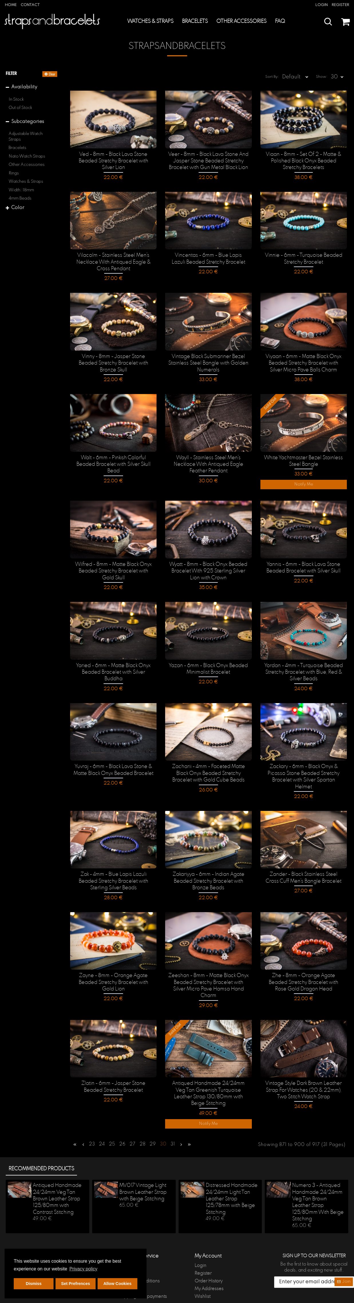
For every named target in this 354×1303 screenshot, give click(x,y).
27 (133, 1121)
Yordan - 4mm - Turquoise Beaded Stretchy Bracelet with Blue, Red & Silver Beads (303, 668)
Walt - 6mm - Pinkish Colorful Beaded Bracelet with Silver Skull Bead (113, 462)
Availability (24, 87)
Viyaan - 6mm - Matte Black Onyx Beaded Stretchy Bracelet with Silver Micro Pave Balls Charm (303, 362)
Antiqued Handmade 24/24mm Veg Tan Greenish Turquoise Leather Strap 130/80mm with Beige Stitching (208, 1072)
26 (122, 1121)
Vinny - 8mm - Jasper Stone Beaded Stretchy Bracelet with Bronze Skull (113, 358)
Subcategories (27, 121)
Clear (52, 73)
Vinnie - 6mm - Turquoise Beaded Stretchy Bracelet (303, 258)
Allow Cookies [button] (117, 1283)
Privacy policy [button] (83, 1268)
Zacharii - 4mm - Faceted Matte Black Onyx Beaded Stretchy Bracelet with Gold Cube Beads (208, 768)
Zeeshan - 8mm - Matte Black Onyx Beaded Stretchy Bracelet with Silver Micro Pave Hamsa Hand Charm (208, 968)
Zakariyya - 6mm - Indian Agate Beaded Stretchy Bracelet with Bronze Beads (208, 868)
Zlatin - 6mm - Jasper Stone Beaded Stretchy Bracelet (113, 1065)
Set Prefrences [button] (75, 1283)
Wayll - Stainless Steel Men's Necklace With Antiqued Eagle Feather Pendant (208, 462)
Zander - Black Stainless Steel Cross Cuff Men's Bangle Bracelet (304, 865)
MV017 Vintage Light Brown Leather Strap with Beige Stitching (143, 1168)
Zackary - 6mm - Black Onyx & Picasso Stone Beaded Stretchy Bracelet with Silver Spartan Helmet (303, 768)
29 (153, 1121)
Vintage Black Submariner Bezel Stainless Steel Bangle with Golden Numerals (208, 362)
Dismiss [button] (33, 1283)
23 (92, 1121)
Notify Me (303, 482)
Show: (323, 77)
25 (112, 1121)
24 (102, 1121)
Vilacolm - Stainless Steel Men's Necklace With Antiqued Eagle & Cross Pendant (113, 261)
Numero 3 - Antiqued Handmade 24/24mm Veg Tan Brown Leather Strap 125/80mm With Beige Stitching (318, 1178)
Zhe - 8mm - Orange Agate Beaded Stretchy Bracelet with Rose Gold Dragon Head (303, 968)
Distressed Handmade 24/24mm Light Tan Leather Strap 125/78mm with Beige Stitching (232, 1175)
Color (17, 207)
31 (173, 1121)
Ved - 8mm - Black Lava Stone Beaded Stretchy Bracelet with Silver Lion (113, 161)
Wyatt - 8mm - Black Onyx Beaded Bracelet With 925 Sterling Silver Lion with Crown (208, 567)
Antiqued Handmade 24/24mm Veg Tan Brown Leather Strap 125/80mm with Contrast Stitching (57, 1175)
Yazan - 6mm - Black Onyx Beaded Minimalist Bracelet (208, 665)
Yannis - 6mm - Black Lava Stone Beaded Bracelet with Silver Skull (303, 564)
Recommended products (41, 1144)
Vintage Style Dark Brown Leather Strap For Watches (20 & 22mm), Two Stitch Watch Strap (303, 1068)
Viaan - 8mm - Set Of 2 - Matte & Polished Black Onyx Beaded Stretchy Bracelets (303, 161)
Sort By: (262, 77)
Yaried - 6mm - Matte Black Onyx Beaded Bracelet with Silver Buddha (113, 665)
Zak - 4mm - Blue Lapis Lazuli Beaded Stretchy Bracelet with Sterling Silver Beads (113, 868)
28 (143, 1121)
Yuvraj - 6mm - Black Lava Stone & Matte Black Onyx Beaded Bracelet (113, 765)
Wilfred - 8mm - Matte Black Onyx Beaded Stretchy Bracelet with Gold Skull (113, 567)
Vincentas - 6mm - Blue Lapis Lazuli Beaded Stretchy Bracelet (208, 258)
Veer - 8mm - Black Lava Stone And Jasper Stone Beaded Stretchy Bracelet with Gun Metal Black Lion (208, 161)
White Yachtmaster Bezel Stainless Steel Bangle (303, 458)
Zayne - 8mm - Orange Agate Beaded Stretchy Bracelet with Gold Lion (113, 968)
